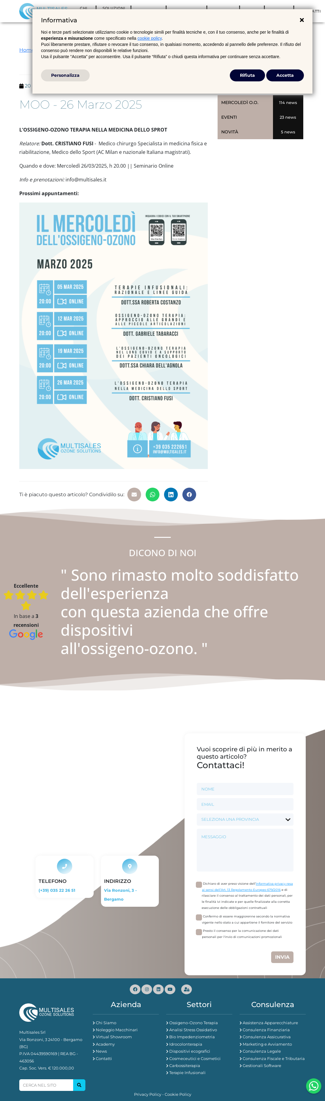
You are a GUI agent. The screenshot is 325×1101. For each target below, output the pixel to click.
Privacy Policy (147, 1094)
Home (27, 50)
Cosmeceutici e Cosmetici (195, 1058)
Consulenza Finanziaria (266, 1029)
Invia (282, 957)
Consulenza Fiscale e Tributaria (274, 1058)
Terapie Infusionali (187, 1072)
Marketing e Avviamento (267, 1044)
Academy (105, 1044)
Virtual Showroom (114, 1036)
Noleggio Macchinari (117, 1029)
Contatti (104, 1058)
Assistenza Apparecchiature (270, 1022)
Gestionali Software (262, 1065)
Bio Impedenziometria (192, 1036)
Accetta (285, 75)
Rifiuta (247, 75)
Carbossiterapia (184, 1065)
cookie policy (149, 38)
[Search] (46, 1085)
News (101, 1051)
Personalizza (65, 75)
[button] (134, 494)
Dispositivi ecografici (189, 1051)
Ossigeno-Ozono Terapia (193, 1022)
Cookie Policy (178, 1094)
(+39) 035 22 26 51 (57, 890)
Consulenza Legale (262, 1051)
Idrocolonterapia (185, 1044)
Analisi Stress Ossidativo (193, 1029)
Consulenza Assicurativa (267, 1036)
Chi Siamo (106, 1022)
